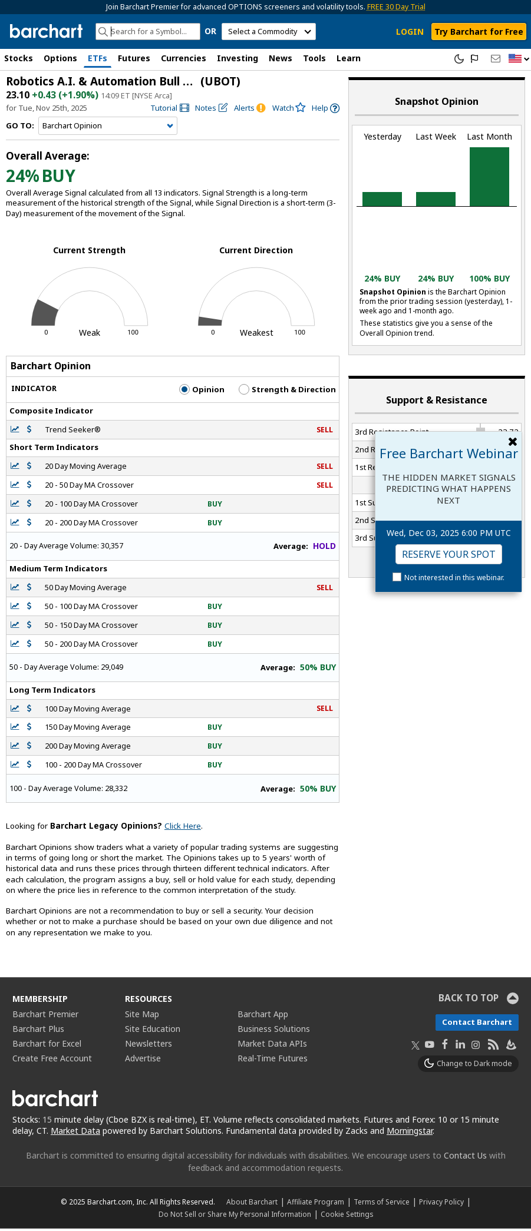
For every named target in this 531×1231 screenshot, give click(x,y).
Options (60, 58)
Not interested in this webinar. (454, 578)
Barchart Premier (45, 1016)
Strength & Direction (287, 391)
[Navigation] (107, 128)
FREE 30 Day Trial (396, 7)
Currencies (183, 58)
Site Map (142, 1016)
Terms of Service (382, 1204)
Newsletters (148, 1045)
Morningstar (410, 1133)
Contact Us (465, 1157)
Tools (314, 58)
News (280, 58)
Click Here (182, 828)
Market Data (75, 1133)
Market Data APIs (272, 1045)
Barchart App (263, 1016)
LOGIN (410, 31)
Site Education (152, 1031)
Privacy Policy (441, 1204)
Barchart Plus (38, 1031)
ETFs (97, 58)
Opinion (202, 391)
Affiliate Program (315, 1204)
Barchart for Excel (46, 1045)
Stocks (18, 58)
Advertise (143, 1060)
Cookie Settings (347, 1216)
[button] (519, 59)
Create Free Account (52, 1060)
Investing (237, 58)
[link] (169, 110)
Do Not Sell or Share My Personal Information (235, 1216)
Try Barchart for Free (478, 31)
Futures (134, 58)
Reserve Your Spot (449, 554)
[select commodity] (269, 31)
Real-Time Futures (273, 1060)
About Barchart (252, 1204)
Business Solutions (274, 1031)
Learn (349, 58)
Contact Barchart (477, 1024)
